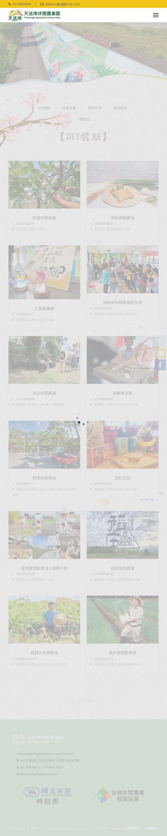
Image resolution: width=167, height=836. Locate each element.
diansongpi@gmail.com (60, 4)
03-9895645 (19, 4)
